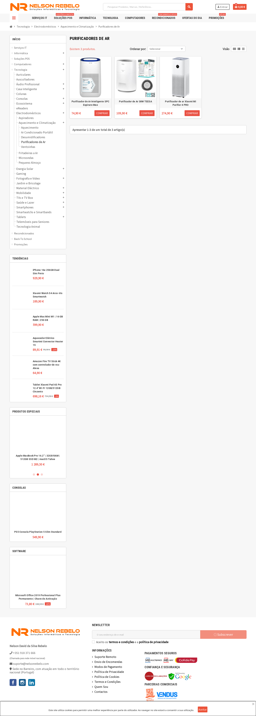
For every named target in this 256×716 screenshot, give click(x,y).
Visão (226, 49)
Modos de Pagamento (108, 667)
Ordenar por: (138, 49)
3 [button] (42, 474)
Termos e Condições (107, 682)
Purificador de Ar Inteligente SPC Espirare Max (90, 103)
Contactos (100, 692)
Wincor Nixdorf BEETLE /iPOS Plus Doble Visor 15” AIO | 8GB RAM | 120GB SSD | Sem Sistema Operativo (37, 459)
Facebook (13, 682)
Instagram (22, 682)
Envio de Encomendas (108, 662)
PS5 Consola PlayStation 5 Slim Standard (37, 531)
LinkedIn (31, 682)
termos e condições (121, 642)
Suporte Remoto (105, 657)
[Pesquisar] (148, 6)
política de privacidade (153, 642)
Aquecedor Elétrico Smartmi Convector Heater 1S (48, 341)
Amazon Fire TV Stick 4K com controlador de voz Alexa (47, 365)
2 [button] (38, 474)
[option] (38, 444)
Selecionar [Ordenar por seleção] (155, 48)
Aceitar (202, 709)
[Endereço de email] (146, 634)
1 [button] (34, 474)
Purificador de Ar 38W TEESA (135, 101)
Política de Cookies (106, 677)
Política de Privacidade (109, 672)
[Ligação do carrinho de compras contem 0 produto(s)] (240, 7)
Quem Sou (101, 687)
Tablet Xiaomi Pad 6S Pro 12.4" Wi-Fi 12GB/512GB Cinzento (47, 388)
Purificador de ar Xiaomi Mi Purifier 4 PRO (180, 103)
